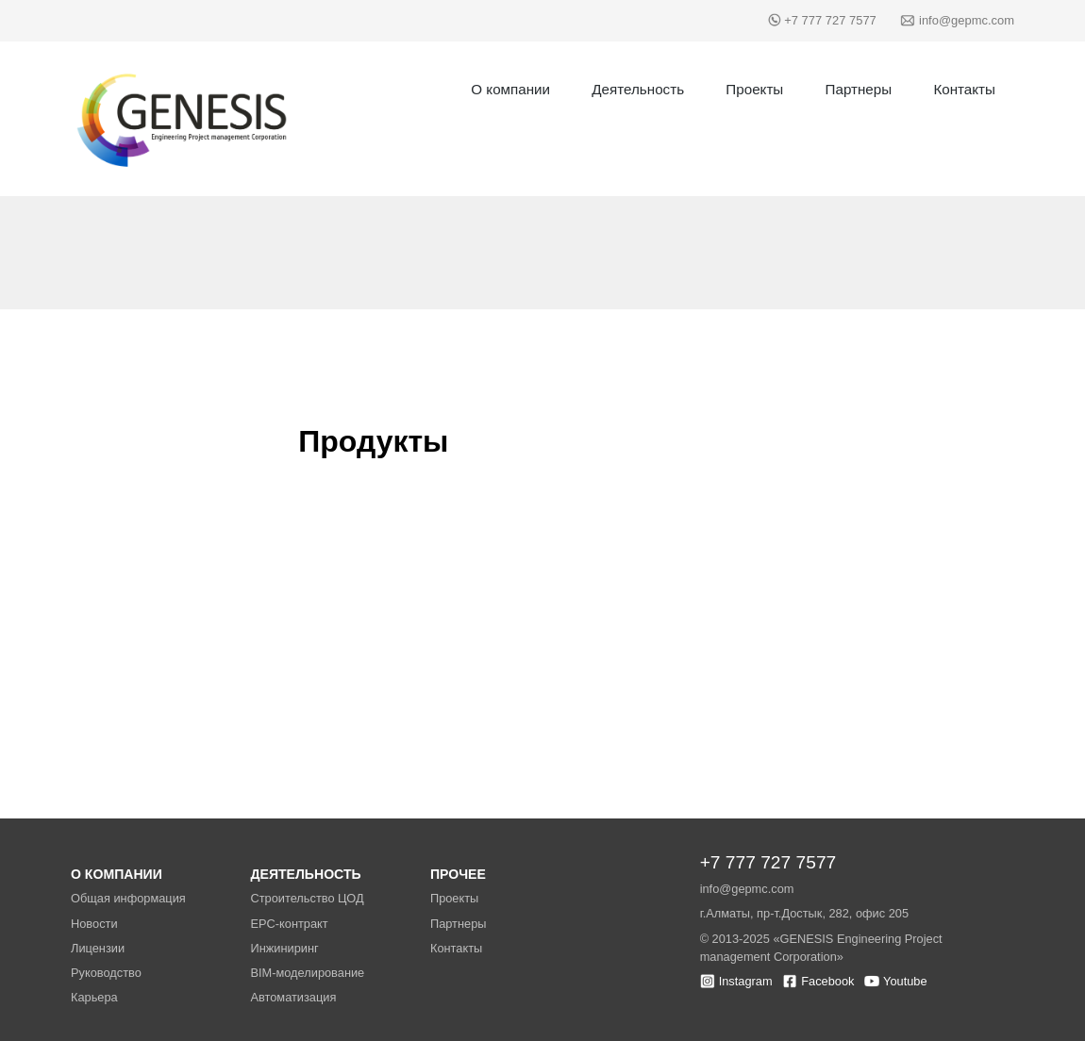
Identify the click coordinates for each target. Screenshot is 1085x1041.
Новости (94, 924)
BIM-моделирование (307, 973)
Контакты (964, 89)
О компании (510, 89)
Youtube (905, 981)
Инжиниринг (284, 948)
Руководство (106, 973)
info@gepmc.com (966, 20)
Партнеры (859, 89)
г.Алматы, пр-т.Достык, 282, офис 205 (804, 913)
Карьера (94, 997)
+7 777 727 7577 (830, 20)
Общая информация (128, 898)
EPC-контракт (288, 924)
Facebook (827, 981)
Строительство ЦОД (306, 898)
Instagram (746, 981)
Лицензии (98, 948)
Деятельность (638, 89)
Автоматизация (293, 997)
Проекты (754, 89)
